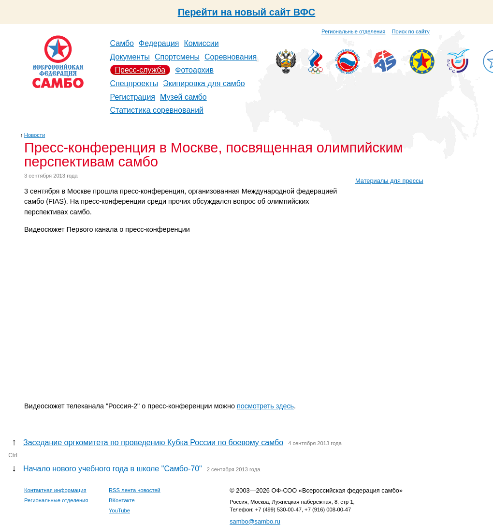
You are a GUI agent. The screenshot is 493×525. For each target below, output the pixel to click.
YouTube (119, 510)
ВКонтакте (122, 500)
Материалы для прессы (389, 180)
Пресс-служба (140, 70)
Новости (34, 135)
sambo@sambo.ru (255, 521)
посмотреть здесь (265, 406)
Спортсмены (177, 57)
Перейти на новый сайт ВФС (247, 12)
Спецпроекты (134, 83)
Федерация (159, 43)
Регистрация (133, 97)
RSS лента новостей (134, 490)
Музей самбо (183, 97)
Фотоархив (194, 70)
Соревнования (230, 57)
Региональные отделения (353, 31)
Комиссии (201, 43)
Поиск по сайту (411, 31)
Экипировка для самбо (204, 83)
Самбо (122, 43)
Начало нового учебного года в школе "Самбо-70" (112, 469)
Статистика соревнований (157, 110)
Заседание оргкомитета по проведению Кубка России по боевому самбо (153, 442)
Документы (130, 57)
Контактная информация (55, 490)
